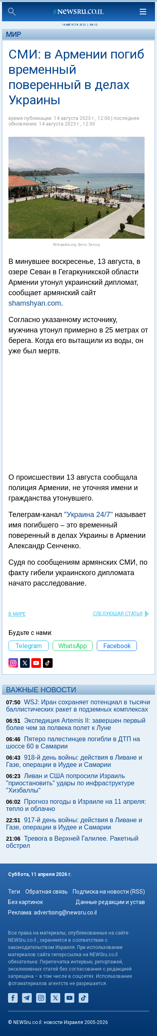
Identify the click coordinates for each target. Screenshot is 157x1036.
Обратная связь (46, 891)
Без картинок (25, 902)
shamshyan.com (34, 303)
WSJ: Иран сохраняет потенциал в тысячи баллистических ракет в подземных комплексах (78, 706)
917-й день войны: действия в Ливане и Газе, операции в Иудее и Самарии (74, 824)
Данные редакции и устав (110, 902)
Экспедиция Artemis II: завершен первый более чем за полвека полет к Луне (75, 724)
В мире (17, 614)
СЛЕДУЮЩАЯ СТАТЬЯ (118, 613)
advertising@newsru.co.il (65, 912)
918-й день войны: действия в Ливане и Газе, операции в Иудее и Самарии (74, 761)
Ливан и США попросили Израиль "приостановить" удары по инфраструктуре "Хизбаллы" (70, 783)
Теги (14, 891)
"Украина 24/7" (88, 515)
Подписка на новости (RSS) (109, 891)
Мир (13, 34)
